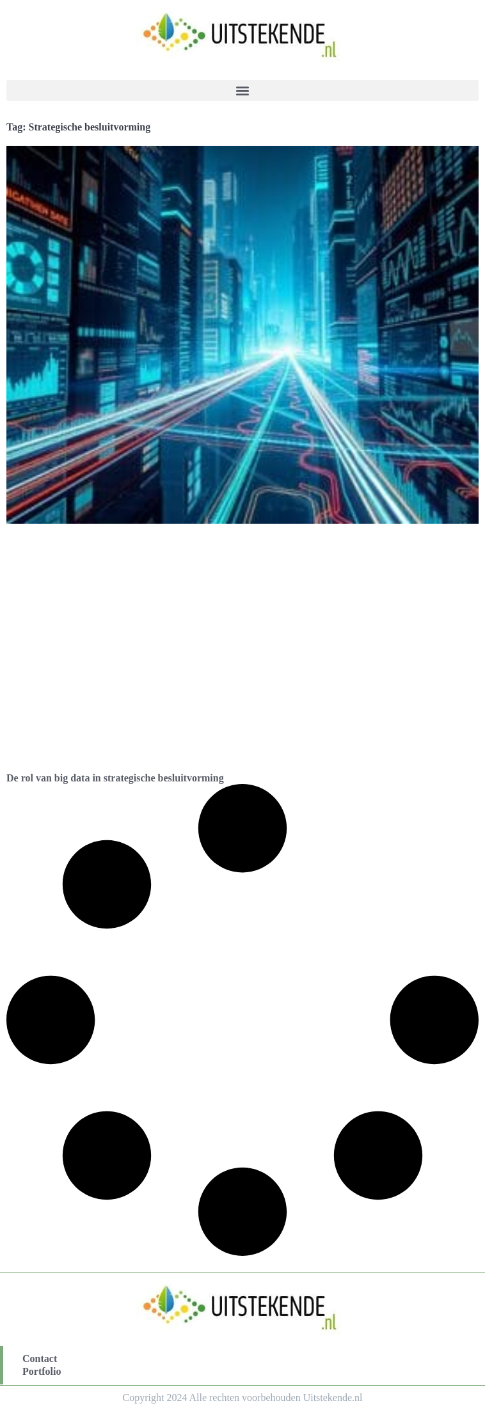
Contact (39, 1358)
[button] (242, 90)
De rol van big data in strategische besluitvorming (115, 777)
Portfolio (41, 1371)
